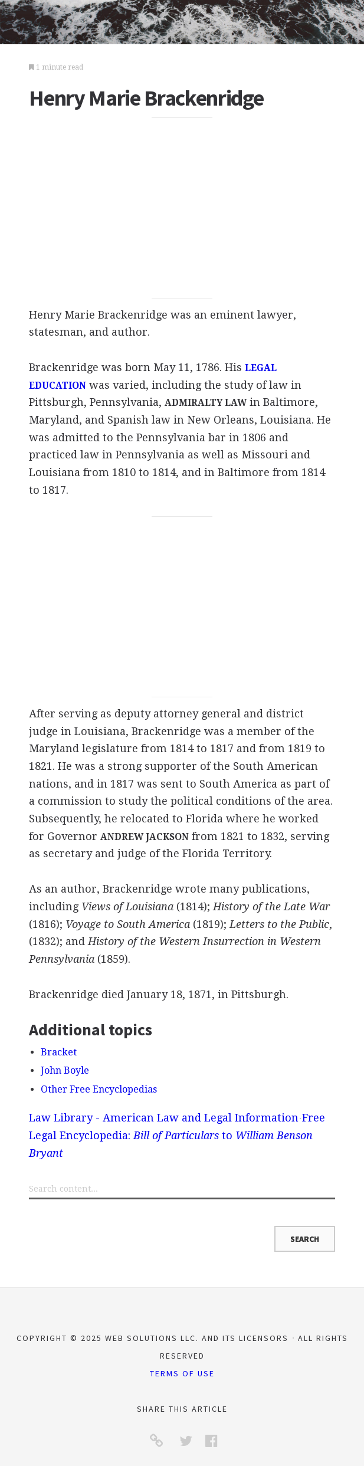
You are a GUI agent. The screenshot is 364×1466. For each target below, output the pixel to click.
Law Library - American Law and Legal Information (164, 1117)
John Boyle (65, 1070)
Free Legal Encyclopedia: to (177, 1135)
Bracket (59, 1052)
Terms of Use (182, 1373)
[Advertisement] (182, 208)
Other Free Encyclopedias (99, 1089)
